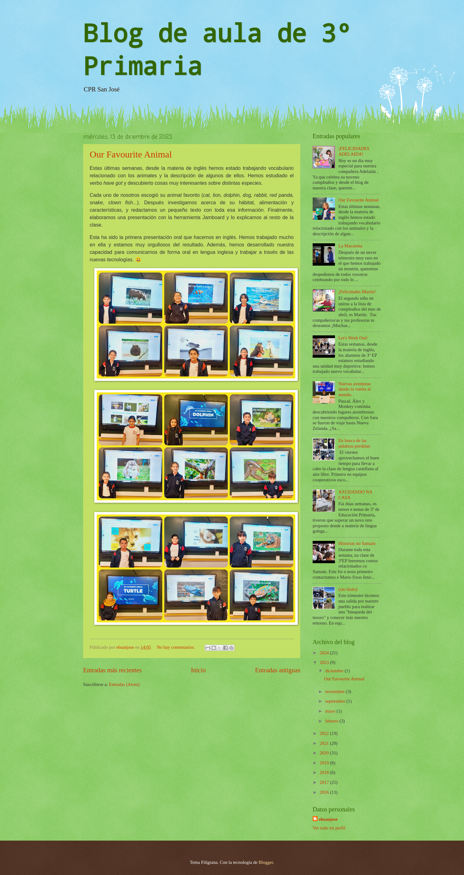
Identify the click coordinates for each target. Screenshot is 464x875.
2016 (325, 792)
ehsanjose (328, 819)
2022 (325, 733)
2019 (325, 762)
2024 (325, 652)
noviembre (335, 691)
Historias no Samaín (356, 543)
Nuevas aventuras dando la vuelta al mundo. (354, 389)
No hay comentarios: (176, 647)
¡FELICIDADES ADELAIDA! (353, 151)
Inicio (198, 670)
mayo (330, 711)
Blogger (266, 862)
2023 (325, 662)
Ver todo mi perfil (329, 827)
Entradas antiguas (277, 670)
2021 (325, 743)
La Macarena (350, 245)
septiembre (335, 701)
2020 (325, 752)
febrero (332, 720)
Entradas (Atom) (124, 684)
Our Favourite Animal (131, 154)
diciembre (335, 670)
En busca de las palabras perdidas (354, 443)
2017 (325, 782)
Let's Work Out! (353, 337)
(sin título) (348, 589)
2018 (325, 772)
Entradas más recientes (112, 670)
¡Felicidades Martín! (357, 291)
